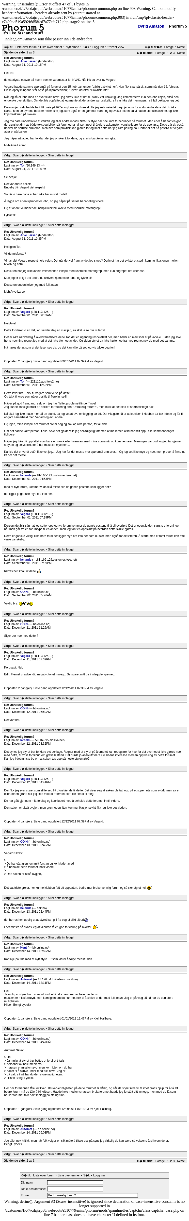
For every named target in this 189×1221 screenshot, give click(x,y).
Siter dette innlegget (61, 155)
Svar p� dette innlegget (29, 155)
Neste (181, 47)
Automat (26, 979)
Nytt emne (72, 47)
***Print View (116, 47)
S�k (85, 47)
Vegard (25, 312)
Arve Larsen (29, 61)
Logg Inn (98, 47)
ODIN (24, 592)
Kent (24, 947)
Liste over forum (26, 47)
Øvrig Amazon (151, 26)
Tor (23, 165)
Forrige (168, 47)
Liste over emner (51, 47)
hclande (26, 475)
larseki (25, 740)
